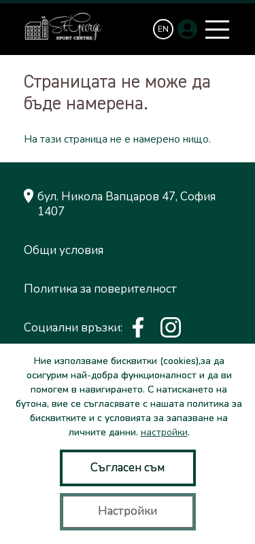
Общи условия (63, 250)
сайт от (40, 389)
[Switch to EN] (163, 29)
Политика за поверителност (100, 289)
